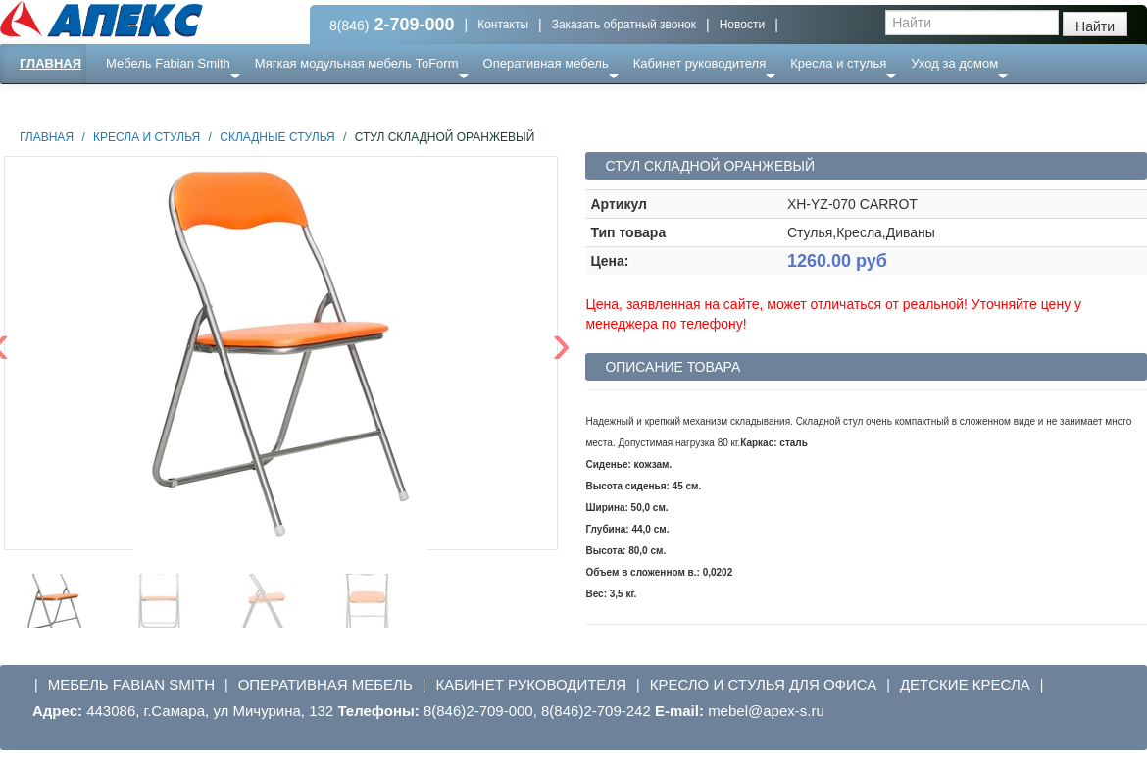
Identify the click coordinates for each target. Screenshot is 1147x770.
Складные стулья (277, 137)
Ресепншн (212, 102)
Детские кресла (965, 684)
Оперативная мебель (546, 63)
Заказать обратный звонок (624, 24)
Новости (742, 24)
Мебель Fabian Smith (168, 63)
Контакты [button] (502, 24)
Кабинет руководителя (699, 63)
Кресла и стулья (838, 63)
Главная (50, 63)
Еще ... (138, 102)
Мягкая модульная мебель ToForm (357, 63)
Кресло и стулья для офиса (763, 684)
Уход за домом (954, 63)
